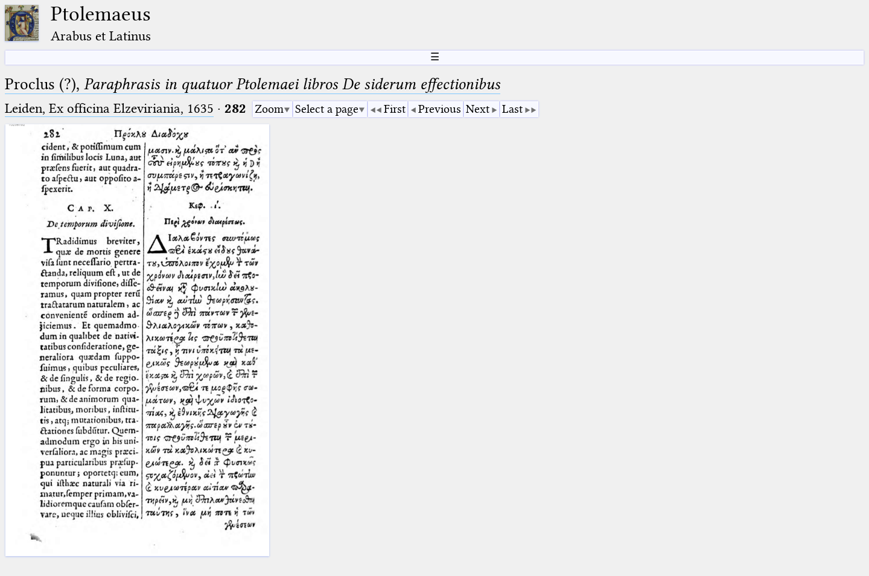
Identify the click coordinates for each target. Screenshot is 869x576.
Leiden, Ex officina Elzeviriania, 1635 (109, 108)
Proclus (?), (252, 84)
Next (477, 109)
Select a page (326, 109)
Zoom (269, 109)
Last (512, 109)
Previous (439, 109)
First (395, 109)
